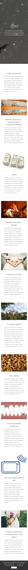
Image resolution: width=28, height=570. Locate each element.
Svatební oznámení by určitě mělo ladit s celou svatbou (14, 534)
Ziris (14, 29)
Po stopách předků (14, 324)
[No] (26, 565)
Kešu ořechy (14, 376)
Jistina (14, 175)
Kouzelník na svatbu (14, 274)
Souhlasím (14, 567)
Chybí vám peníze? (14, 73)
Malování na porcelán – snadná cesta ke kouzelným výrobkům (14, 122)
